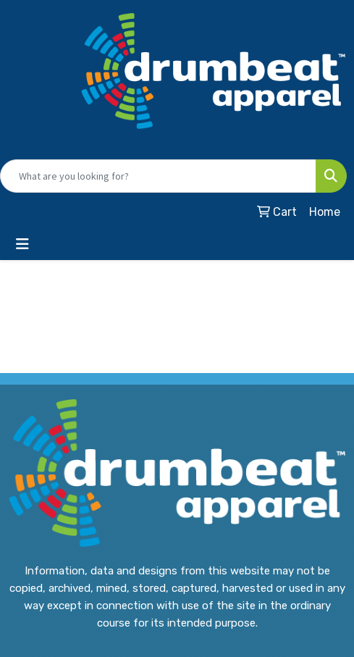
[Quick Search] (158, 176)
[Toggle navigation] (22, 244)
